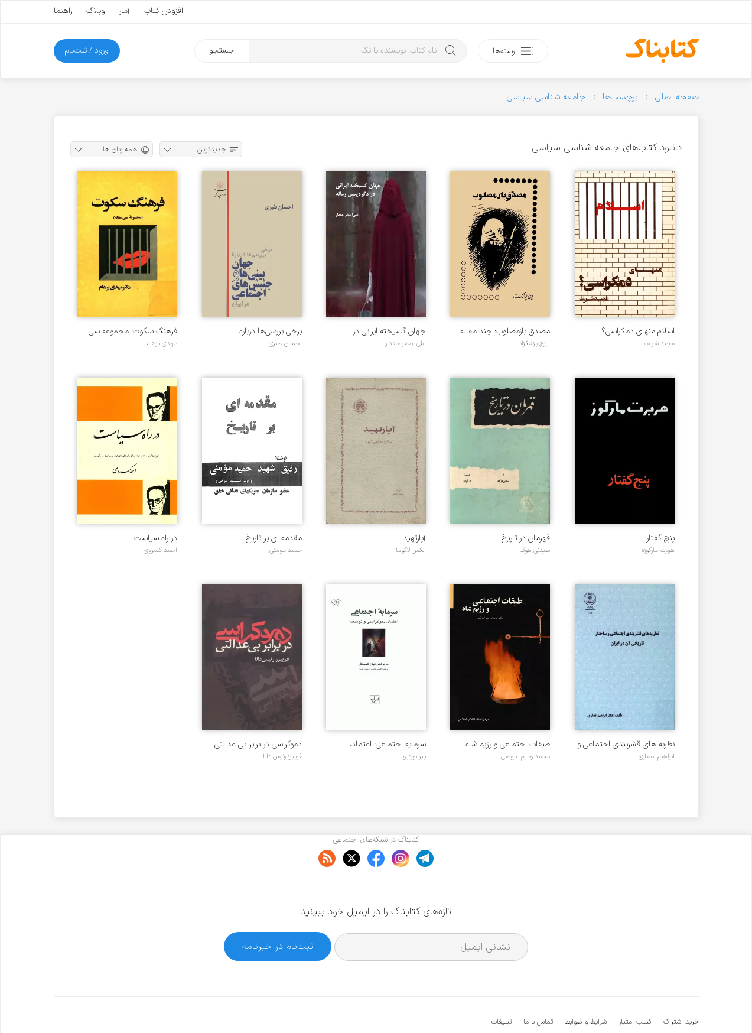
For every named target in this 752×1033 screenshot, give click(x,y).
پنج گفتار (660, 538)
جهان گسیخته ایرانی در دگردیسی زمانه (389, 331)
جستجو (222, 50)
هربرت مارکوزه (658, 550)
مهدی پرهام (162, 343)
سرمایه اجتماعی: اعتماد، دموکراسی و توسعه (388, 744)
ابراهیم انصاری (657, 756)
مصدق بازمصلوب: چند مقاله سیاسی (505, 331)
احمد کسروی (160, 550)
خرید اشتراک (681, 985)
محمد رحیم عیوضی (525, 756)
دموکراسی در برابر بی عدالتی (258, 744)
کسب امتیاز (635, 985)
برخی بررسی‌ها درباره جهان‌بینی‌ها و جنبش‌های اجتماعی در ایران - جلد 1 (261, 331)
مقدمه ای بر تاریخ (274, 538)
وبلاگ (95, 11)
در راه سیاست (155, 538)
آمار (124, 11)
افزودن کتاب (163, 11)
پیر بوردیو (414, 756)
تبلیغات (501, 985)
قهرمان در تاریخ (526, 538)
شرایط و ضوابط (586, 985)
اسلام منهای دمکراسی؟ (638, 331)
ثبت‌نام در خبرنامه (278, 910)
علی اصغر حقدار (405, 343)
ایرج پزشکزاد (534, 343)
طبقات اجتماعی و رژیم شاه (507, 744)
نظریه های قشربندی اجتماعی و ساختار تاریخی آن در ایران (626, 744)
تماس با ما (538, 985)
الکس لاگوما (411, 550)
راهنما (63, 11)
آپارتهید (414, 538)
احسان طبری (285, 343)
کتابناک (636, 1004)
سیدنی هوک (535, 550)
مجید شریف (659, 343)
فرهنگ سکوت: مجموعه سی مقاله (133, 331)
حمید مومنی (285, 550)
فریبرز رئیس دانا (282, 756)
